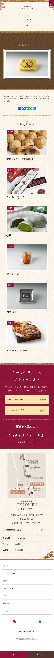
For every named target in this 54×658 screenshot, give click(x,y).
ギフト (6, 598)
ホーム (6, 567)
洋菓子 (6, 583)
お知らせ (7, 614)
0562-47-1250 (29, 436)
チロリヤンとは (9, 575)
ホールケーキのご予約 (16, 411)
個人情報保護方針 (27, 636)
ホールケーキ (8, 591)
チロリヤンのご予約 (15, 400)
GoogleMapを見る (13, 530)
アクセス (40, 654)
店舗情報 (7, 606)
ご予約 (13, 654)
